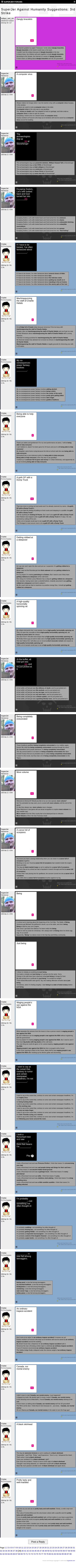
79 (47, 1554)
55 (61, 1551)
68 (19, 1554)
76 (40, 1554)
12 (25, 1548)
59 (71, 1551)
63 (6, 1554)
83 (58, 1554)
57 (66, 1551)
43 (30, 1551)
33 (4, 1551)
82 (55, 1554)
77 (42, 1554)
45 (35, 1551)
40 (23, 1551)
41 (25, 1551)
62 (4, 1554)
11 (22, 1548)
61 (1, 1554)
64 (9, 1554)
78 (45, 1554)
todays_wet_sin (7, 18)
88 (71, 1554)
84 (60, 1554)
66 (14, 1554)
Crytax (3, 244)
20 (45, 1548)
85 (63, 1554)
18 (40, 1548)
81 (52, 1554)
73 (32, 1554)
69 (22, 1554)
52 (53, 1551)
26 (61, 1548)
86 (65, 1554)
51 (51, 1551)
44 (33, 1551)
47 (41, 1551)
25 (58, 1548)
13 (27, 1548)
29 (69, 1548)
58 (69, 1551)
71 (27, 1554)
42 (28, 1551)
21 (48, 1548)
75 (37, 1554)
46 (38, 1551)
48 (43, 1551)
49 (46, 1551)
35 (9, 1551)
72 (29, 1554)
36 (11, 1551)
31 (74, 1548)
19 (43, 1548)
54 (59, 1551)
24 (56, 1548)
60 (74, 1551)
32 (1, 1551)
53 (56, 1551)
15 (33, 1548)
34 (6, 1551)
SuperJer (5, 73)
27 (64, 1548)
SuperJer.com (71, 1560)
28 (66, 1548)
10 (20, 1548)
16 (35, 1548)
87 (68, 1554)
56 (64, 1551)
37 (14, 1551)
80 (50, 1554)
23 (53, 1548)
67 (16, 1554)
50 (48, 1551)
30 (71, 1548)
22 (51, 1548)
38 (16, 1551)
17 (38, 1548)
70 (24, 1554)
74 (34, 1554)
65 (11, 1554)
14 (30, 1548)
